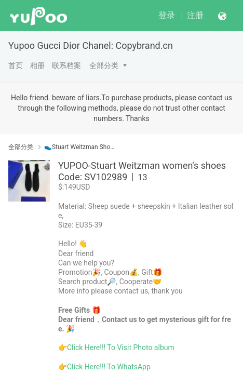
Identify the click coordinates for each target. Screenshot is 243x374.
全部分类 (103, 65)
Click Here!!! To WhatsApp (109, 367)
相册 (37, 65)
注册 (195, 15)
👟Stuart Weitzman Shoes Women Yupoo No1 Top (80, 147)
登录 (166, 15)
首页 (15, 65)
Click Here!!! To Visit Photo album (120, 347)
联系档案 (66, 65)
